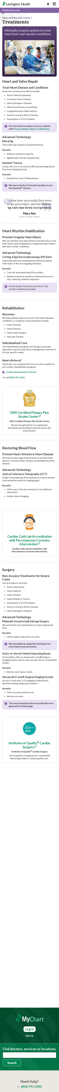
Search (12, 1062)
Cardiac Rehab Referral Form (21, 372)
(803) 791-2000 (31, 1086)
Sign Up (29, 1035)
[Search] (48, 4)
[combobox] (29, 1055)
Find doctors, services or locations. (29, 1049)
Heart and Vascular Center (16, 17)
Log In (29, 1029)
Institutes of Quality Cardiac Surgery (30, 745)
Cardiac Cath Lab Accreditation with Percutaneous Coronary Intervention (29, 540)
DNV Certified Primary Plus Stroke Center (29, 414)
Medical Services (11, 10)
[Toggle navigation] (54, 3)
